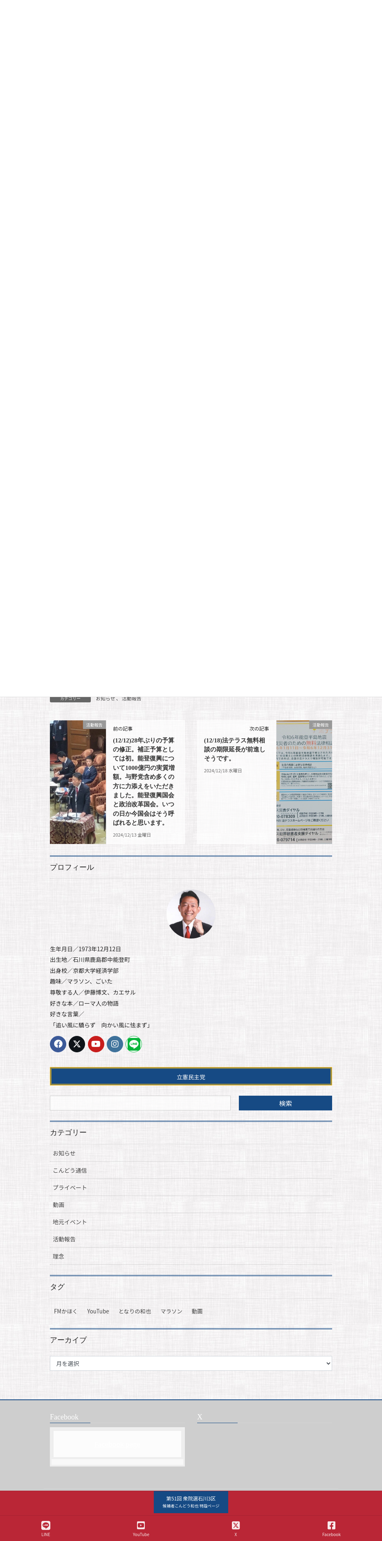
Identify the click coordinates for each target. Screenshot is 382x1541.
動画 (58, 1223)
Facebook (331, 1529)
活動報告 (132, 698)
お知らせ (105, 698)
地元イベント (70, 1240)
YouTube (98, 1329)
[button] (191, 1502)
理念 (58, 1274)
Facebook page (117, 1462)
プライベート (70, 1206)
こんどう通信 (70, 1189)
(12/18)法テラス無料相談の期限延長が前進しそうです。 (233, 749)
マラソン (171, 1329)
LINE (45, 1529)
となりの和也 (135, 1329)
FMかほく (66, 1329)
